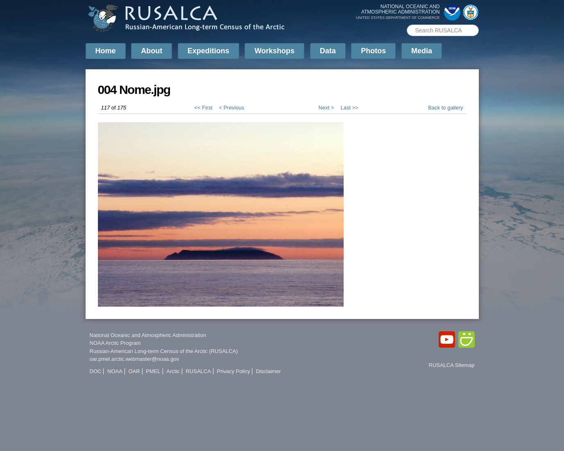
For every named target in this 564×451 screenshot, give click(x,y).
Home (105, 51)
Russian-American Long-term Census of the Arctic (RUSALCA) (164, 351)
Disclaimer (268, 371)
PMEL (153, 371)
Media (421, 51)
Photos (373, 51)
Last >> (349, 108)
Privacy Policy (233, 371)
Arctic (173, 371)
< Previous (232, 108)
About (151, 51)
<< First (203, 108)
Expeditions (208, 51)
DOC (96, 371)
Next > (326, 108)
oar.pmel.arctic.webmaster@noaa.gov (134, 359)
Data (328, 51)
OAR (134, 371)
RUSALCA (198, 371)
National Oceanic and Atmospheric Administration (148, 335)
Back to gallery (445, 108)
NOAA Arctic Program (115, 343)
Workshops (274, 51)
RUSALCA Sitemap (452, 365)
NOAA (114, 371)
